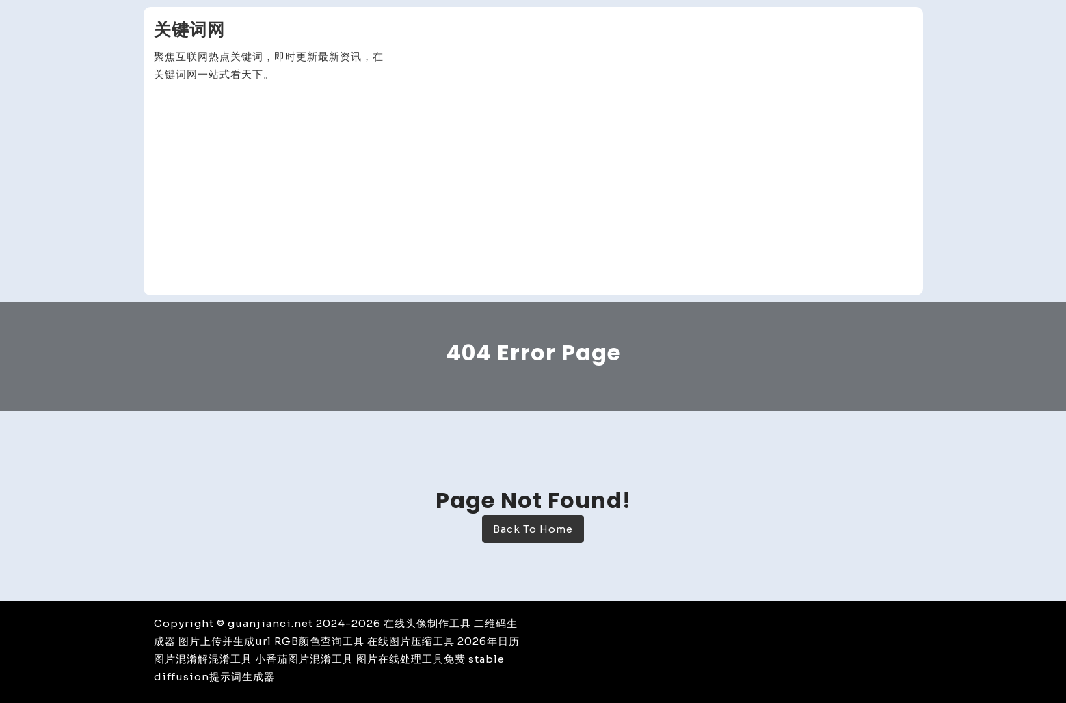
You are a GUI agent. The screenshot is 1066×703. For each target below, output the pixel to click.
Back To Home (533, 528)
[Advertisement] (533, 189)
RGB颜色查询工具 (319, 641)
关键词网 (189, 30)
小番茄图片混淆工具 (304, 658)
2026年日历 (488, 641)
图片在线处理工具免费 (411, 658)
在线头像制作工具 (427, 623)
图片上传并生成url (224, 641)
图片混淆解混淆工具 (203, 658)
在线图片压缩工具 (411, 641)
